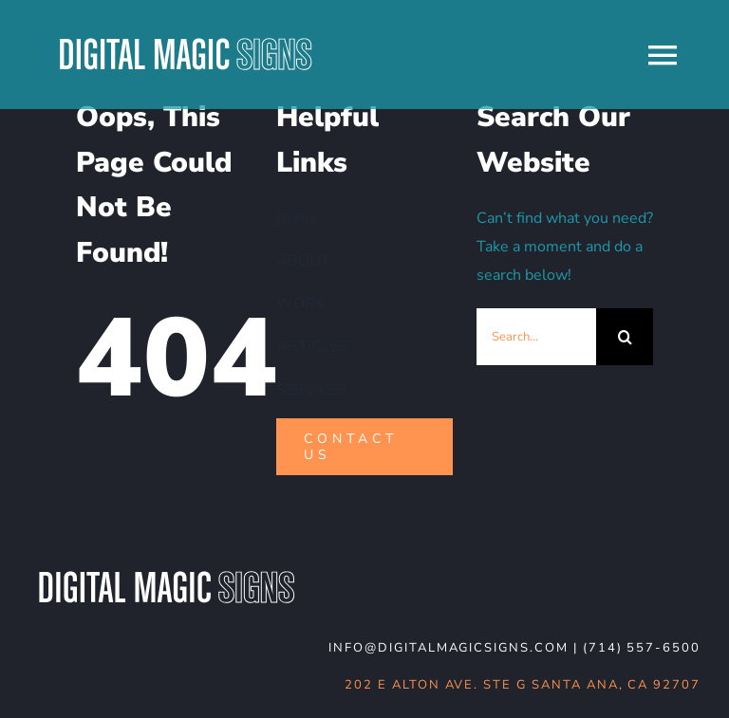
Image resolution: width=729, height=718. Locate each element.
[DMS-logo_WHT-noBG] (166, 572)
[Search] (624, 336)
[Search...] (537, 336)
